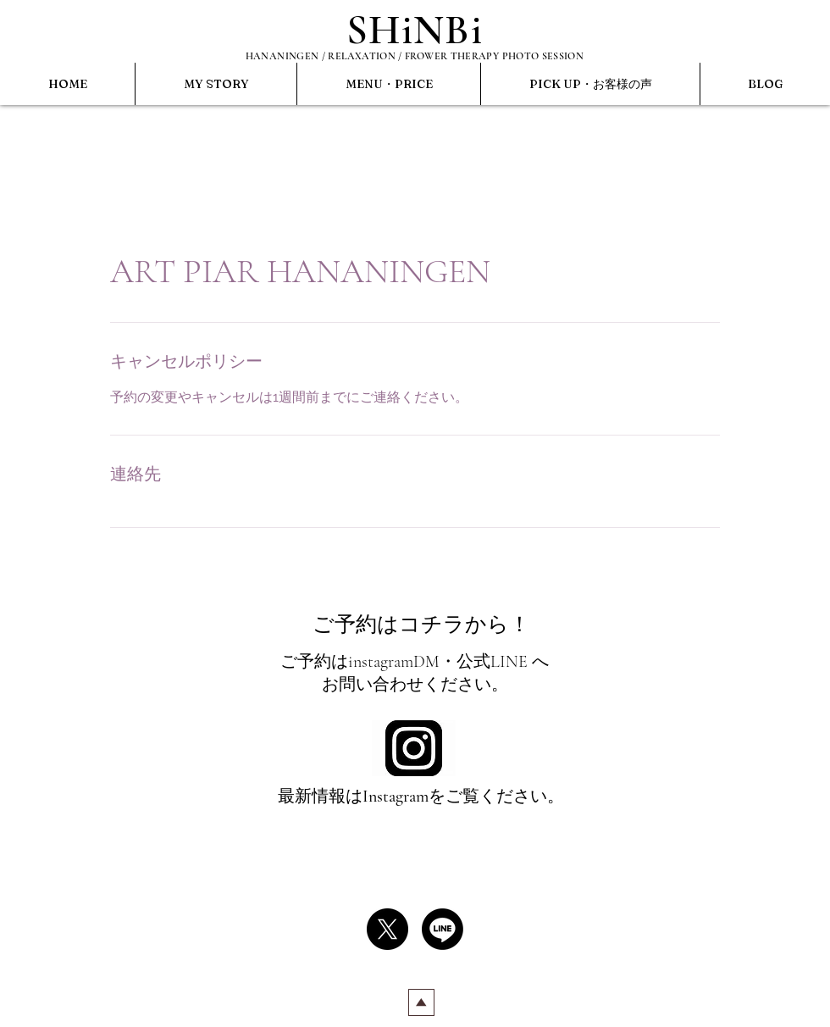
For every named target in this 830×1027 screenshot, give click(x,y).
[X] (387, 929)
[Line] (442, 929)
